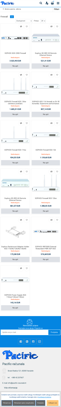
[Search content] (41, 3)
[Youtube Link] (33, 341)
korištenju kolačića (44, 397)
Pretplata (54, 332)
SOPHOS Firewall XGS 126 (46, 150)
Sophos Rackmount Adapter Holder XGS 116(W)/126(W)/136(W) (15, 248)
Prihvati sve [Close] (7, 403)
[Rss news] (27, 341)
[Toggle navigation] (58, 3)
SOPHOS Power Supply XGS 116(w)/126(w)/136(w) (15, 296)
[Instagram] (39, 341)
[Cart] (52, 3)
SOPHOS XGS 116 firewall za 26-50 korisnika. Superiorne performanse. (45, 103)
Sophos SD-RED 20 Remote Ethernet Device (46, 54)
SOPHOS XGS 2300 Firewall (15, 53)
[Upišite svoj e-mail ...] (24, 332)
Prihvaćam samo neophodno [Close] (24, 403)
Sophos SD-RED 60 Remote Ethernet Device (15, 199)
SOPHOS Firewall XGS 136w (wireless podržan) (15, 103)
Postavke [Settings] (40, 403)
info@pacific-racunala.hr (17, 383)
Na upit (15, 66)
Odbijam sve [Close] (52, 403)
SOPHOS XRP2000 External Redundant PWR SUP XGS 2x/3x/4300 (45, 249)
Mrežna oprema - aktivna (13, 9)
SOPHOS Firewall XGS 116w (15, 150)
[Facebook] (21, 341)
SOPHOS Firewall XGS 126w (46, 198)
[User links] (47, 3)
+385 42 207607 (17, 378)
